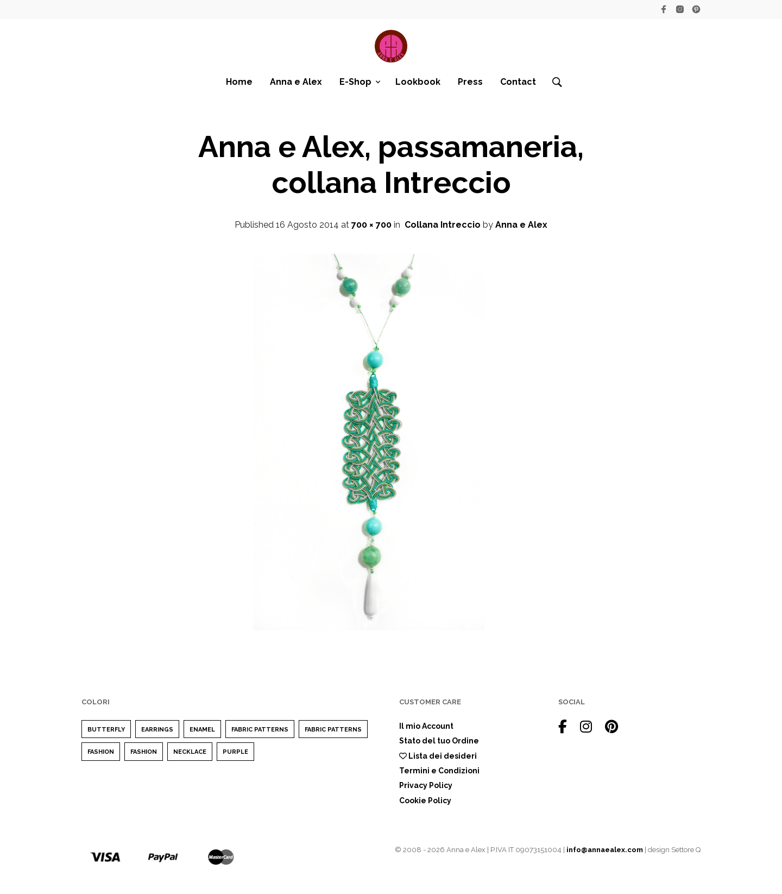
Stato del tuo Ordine (439, 740)
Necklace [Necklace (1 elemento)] (189, 751)
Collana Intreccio (443, 225)
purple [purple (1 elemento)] (235, 751)
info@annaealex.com (604, 850)
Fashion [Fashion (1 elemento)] (143, 751)
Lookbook (417, 82)
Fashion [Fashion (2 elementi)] (100, 751)
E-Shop (355, 82)
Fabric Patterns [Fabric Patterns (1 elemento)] (259, 729)
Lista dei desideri (438, 756)
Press (470, 82)
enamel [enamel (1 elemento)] (202, 729)
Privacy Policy (425, 785)
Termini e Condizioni (439, 770)
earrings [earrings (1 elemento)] (157, 729)
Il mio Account (426, 726)
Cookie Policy (425, 800)
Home (239, 82)
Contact (518, 82)
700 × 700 (371, 225)
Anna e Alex (296, 82)
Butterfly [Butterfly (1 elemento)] (106, 729)
